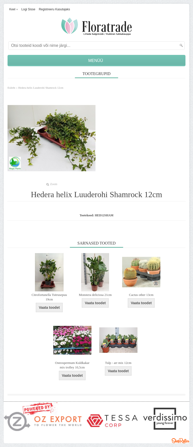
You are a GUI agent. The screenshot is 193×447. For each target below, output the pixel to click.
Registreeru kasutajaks (54, 9)
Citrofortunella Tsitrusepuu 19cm (49, 297)
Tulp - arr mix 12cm (118, 363)
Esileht (11, 87)
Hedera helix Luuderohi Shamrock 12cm (41, 87)
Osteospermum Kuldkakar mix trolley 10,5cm (72, 365)
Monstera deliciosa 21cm (95, 295)
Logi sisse (28, 9)
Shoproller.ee (180, 440)
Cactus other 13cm (141, 295)
